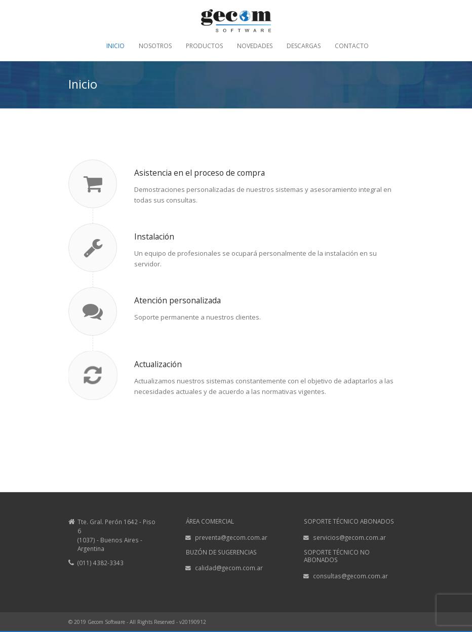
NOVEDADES (254, 46)
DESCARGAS (304, 46)
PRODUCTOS (204, 46)
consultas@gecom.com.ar (350, 576)
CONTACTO (352, 46)
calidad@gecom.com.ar (229, 568)
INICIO (115, 46)
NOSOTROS (155, 46)
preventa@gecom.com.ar (231, 537)
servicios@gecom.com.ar (349, 537)
